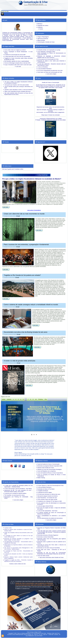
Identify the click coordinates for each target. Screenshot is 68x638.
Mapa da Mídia (41, 40)
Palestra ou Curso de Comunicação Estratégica (49, 469)
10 (36, 399)
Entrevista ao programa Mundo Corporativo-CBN (49, 466)
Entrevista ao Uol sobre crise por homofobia (48, 547)
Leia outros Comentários (34, 210)
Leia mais (18, 66)
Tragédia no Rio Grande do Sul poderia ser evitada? (22, 275)
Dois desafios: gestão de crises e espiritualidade (16, 61)
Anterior (9, 399)
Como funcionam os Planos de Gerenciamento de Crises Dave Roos (51, 53)
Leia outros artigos (51, 74)
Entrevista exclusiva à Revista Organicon (47, 535)
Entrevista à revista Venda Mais (45, 537)
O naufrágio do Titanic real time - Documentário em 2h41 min (18, 551)
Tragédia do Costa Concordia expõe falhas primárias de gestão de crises (18, 59)
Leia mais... (6, 207)
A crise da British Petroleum (44, 68)
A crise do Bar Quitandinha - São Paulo (47, 510)
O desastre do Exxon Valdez (44, 492)
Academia (39, 27)
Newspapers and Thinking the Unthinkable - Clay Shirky (18, 497)
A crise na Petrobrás (42, 67)
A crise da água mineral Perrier (45, 506)
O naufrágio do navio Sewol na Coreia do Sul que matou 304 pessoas (18, 536)
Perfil (40, 632)
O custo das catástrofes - (44, 64)
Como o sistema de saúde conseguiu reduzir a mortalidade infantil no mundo (31, 304)
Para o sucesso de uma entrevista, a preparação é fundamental (26, 244)
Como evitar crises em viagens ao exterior (15, 50)
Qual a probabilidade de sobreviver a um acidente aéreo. (51, 516)
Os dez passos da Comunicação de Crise (47, 59)
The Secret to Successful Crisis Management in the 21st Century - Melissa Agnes (18, 548)
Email (18, 216)
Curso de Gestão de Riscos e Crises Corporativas (50, 473)
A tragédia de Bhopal (42, 490)
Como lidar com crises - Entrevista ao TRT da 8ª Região (51, 550)
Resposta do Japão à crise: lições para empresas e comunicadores (51, 61)
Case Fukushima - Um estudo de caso (47, 497)
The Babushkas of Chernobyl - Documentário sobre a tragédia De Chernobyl (18, 542)
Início (3, 399)
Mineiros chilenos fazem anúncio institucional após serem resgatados (18, 557)
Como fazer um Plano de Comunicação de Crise (49, 72)
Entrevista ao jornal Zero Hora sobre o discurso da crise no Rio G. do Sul (51, 545)
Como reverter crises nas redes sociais (47, 499)
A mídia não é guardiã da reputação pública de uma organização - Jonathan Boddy (18, 486)
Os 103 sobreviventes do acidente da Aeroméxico (50, 518)
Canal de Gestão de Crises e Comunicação (48, 464)
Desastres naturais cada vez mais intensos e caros (51, 64)
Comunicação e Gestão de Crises (45, 42)
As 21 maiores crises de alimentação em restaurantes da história (51, 503)
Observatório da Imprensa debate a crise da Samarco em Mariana (18, 545)
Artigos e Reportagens (43, 36)
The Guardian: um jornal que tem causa (14, 495)
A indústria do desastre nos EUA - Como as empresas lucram (18, 554)
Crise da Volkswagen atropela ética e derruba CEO (17, 63)
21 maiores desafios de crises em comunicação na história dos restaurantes (51, 513)
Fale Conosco (30, 632)
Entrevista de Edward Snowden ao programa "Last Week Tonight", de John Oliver (18, 539)
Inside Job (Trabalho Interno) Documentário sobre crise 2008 (18, 533)
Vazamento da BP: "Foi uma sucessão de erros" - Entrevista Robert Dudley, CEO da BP (18, 491)
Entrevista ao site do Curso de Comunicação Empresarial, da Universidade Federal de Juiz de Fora (51, 553)
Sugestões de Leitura (42, 25)
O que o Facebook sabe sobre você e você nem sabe (18, 64)
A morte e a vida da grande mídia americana (19, 361)
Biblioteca (39, 23)
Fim (46, 399)
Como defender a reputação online (46, 51)
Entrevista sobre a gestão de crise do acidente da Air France (51, 542)
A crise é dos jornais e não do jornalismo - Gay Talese (18, 488)
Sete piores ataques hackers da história (47, 496)
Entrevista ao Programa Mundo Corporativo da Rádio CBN (51, 528)
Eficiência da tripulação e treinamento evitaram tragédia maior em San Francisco (51, 56)
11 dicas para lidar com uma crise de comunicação (17, 56)
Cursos (41, 29)
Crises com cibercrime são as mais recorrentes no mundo (24, 214)
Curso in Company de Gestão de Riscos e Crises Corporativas (51, 475)
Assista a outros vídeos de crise (17, 563)
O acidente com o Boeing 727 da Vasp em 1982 (49, 501)
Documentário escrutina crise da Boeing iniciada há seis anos (25, 332)
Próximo (40, 399)
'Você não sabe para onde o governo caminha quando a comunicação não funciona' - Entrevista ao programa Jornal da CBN (51, 532)
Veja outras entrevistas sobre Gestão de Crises (51, 557)
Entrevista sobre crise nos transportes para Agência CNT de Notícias (51, 539)
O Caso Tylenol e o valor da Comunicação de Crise (50, 485)
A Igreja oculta (8, 527)
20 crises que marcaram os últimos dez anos (48, 494)
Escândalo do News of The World (45, 489)
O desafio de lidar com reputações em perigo (48, 50)
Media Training (41, 477)
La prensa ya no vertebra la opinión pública (15, 493)
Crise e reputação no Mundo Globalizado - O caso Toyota (18, 52)
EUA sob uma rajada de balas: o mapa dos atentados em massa (51, 508)
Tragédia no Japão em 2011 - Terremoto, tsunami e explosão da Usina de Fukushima (18, 560)
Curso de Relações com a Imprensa (46, 471)
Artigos (36, 632)
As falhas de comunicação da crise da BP (15, 54)
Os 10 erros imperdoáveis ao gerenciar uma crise (50, 70)
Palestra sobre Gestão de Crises (45, 467)
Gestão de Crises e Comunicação (50, 82)
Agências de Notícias (42, 38)
